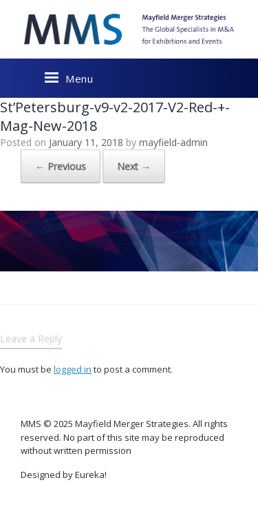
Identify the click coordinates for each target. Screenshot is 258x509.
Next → (134, 166)
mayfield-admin (173, 142)
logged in (73, 369)
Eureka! (91, 474)
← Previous (60, 166)
